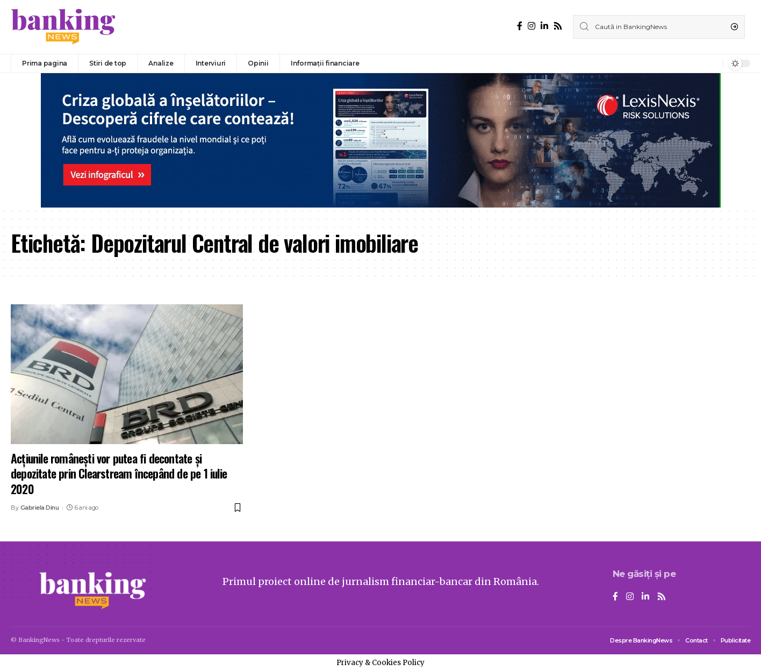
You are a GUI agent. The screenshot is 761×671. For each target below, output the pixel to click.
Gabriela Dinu (39, 507)
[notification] (712, 63)
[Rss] (558, 26)
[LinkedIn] (544, 26)
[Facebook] (519, 26)
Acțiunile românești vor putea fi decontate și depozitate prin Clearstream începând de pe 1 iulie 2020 (119, 473)
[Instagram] (531, 26)
